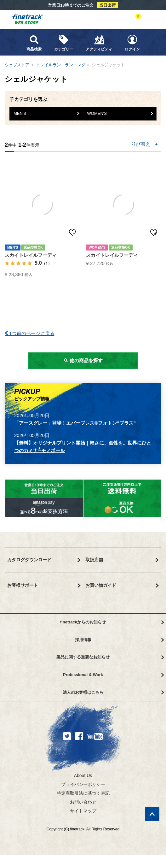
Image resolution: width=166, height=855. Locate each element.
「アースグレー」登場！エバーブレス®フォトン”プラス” (75, 423)
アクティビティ (98, 42)
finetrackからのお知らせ (112, 622)
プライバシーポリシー (83, 784)
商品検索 (34, 42)
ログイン (132, 42)
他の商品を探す (82, 360)
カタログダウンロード (44, 559)
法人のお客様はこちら (113, 692)
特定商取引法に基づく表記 (83, 793)
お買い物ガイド (122, 585)
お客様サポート (44, 585)
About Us (83, 775)
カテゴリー (63, 42)
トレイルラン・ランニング (60, 64)
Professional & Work (113, 674)
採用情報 (119, 639)
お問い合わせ (83, 802)
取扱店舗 (122, 559)
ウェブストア (17, 64)
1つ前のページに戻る (29, 333)
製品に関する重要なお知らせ (110, 657)
